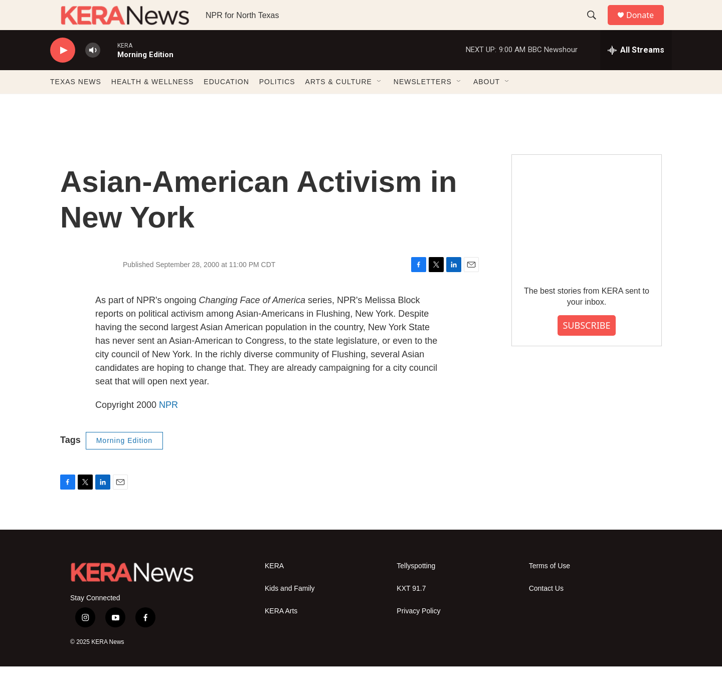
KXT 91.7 (411, 611)
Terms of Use (549, 588)
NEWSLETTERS (423, 104)
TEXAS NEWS (75, 104)
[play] (63, 73)
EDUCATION (226, 104)
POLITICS (277, 104)
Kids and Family (290, 611)
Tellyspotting (416, 588)
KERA (274, 588)
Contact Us (546, 611)
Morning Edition (124, 463)
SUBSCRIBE (586, 348)
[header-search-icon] (596, 26)
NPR (168, 427)
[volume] (92, 73)
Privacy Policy (418, 633)
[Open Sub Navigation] (380, 104)
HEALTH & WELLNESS (152, 104)
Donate (646, 26)
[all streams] (636, 73)
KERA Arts (281, 633)
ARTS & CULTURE (338, 104)
